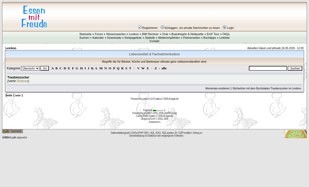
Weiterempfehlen (169, 37)
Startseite (85, 34)
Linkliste (224, 37)
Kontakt (154, 41)
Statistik (150, 37)
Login (228, 27)
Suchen (84, 37)
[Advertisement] (186, 16)
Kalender (98, 37)
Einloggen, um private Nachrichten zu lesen (190, 27)
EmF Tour (213, 34)
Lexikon (134, 34)
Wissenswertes (116, 34)
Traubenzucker (18, 77)
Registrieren (148, 27)
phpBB (147, 113)
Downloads (114, 37)
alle (164, 68)
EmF (153, 118)
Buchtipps (209, 37)
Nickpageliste (133, 37)
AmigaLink (173, 98)
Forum (99, 34)
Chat (165, 34)
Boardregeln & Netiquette (187, 34)
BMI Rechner (150, 34)
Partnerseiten (191, 37)
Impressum (154, 122)
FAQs (226, 34)
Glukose (22, 81)
